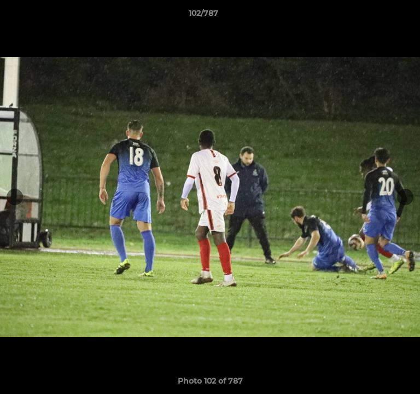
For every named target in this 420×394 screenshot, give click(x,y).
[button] (380, 16)
